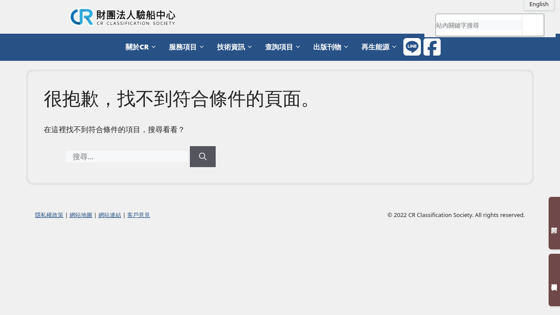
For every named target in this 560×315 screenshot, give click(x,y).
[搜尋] (203, 156)
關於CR (143, 47)
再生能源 (381, 47)
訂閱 (554, 223)
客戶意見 (138, 215)
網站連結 (109, 215)
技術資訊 (236, 47)
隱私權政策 (49, 215)
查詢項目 (284, 47)
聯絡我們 (554, 280)
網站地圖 (81, 215)
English (539, 4)
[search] (479, 25)
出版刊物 (333, 47)
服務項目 (188, 47)
